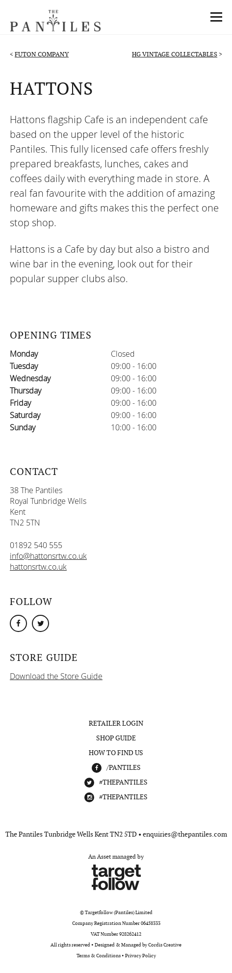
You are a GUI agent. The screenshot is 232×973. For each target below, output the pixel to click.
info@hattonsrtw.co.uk (48, 556)
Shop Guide (116, 738)
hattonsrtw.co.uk (38, 566)
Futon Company (42, 54)
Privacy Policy (140, 955)
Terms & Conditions (99, 955)
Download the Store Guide (56, 676)
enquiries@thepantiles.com (185, 834)
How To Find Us (116, 752)
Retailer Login (116, 723)
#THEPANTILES (123, 782)
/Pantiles (123, 767)
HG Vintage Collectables (174, 54)
